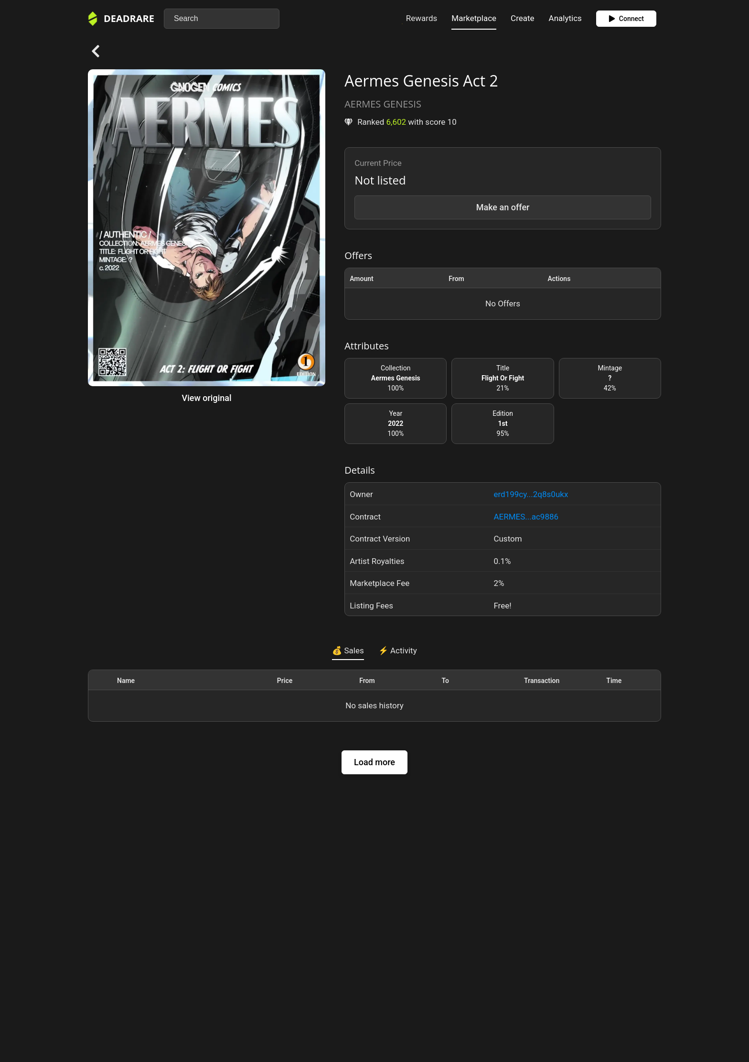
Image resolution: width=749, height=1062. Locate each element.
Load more (374, 762)
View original (207, 398)
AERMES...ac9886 (525, 516)
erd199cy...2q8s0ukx (530, 494)
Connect (626, 18)
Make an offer (503, 207)
